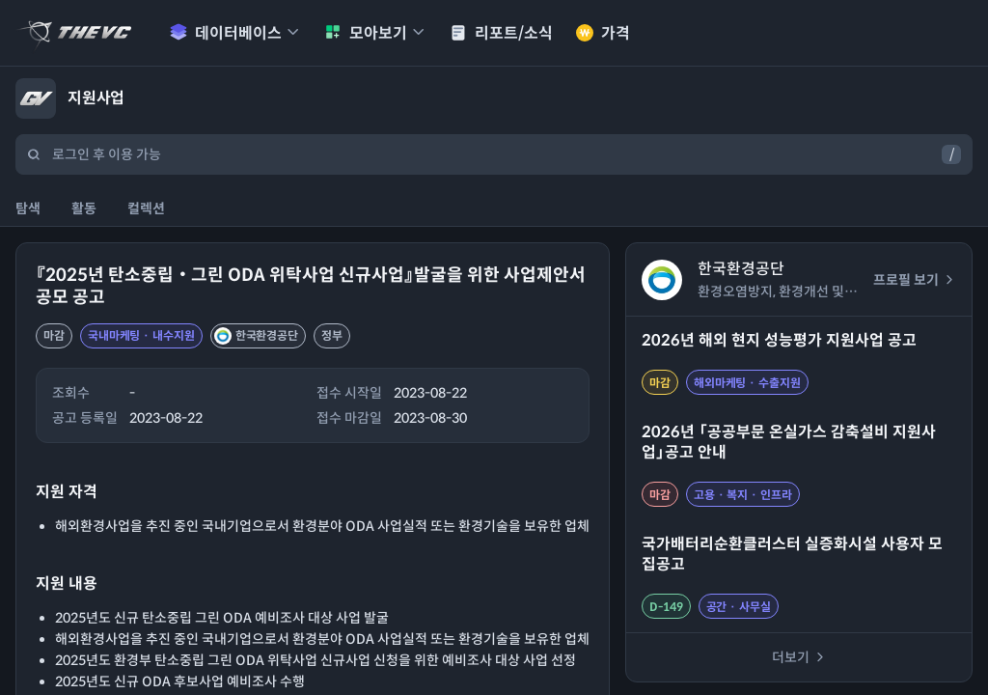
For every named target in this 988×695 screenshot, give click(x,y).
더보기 (799, 657)
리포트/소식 (501, 33)
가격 (603, 33)
